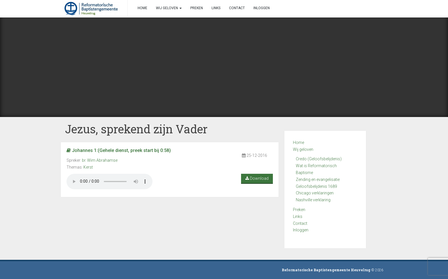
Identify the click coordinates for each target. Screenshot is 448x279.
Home (298, 142)
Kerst (88, 167)
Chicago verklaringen (315, 193)
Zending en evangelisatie (318, 179)
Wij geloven (303, 149)
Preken (299, 209)
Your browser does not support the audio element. (109, 181)
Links (297, 216)
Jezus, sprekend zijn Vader (136, 128)
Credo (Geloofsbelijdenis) (319, 159)
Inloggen (300, 230)
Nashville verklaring (313, 200)
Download (257, 178)
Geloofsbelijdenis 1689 (316, 186)
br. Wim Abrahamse (100, 160)
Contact (300, 223)
